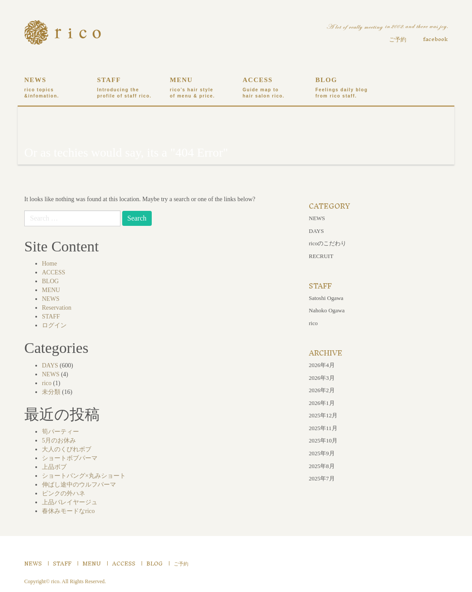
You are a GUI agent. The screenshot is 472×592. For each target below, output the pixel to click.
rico (47, 383)
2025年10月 (323, 440)
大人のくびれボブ (66, 449)
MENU (199, 87)
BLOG (345, 87)
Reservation (56, 307)
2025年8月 (322, 466)
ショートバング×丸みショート (84, 475)
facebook (435, 39)
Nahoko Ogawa (327, 310)
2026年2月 (322, 390)
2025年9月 (322, 453)
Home (49, 263)
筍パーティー (60, 431)
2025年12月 (323, 415)
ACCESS (272, 87)
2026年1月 (322, 403)
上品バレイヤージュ (69, 502)
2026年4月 (322, 365)
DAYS (50, 365)
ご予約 (397, 39)
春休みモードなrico (68, 511)
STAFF (127, 87)
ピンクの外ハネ (63, 493)
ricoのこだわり (327, 243)
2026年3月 (322, 378)
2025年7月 (322, 478)
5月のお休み (59, 440)
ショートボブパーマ (69, 458)
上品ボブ (54, 467)
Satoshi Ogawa (326, 298)
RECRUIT (321, 256)
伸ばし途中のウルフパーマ (79, 484)
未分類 (51, 392)
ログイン (54, 325)
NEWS (54, 87)
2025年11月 (323, 428)
